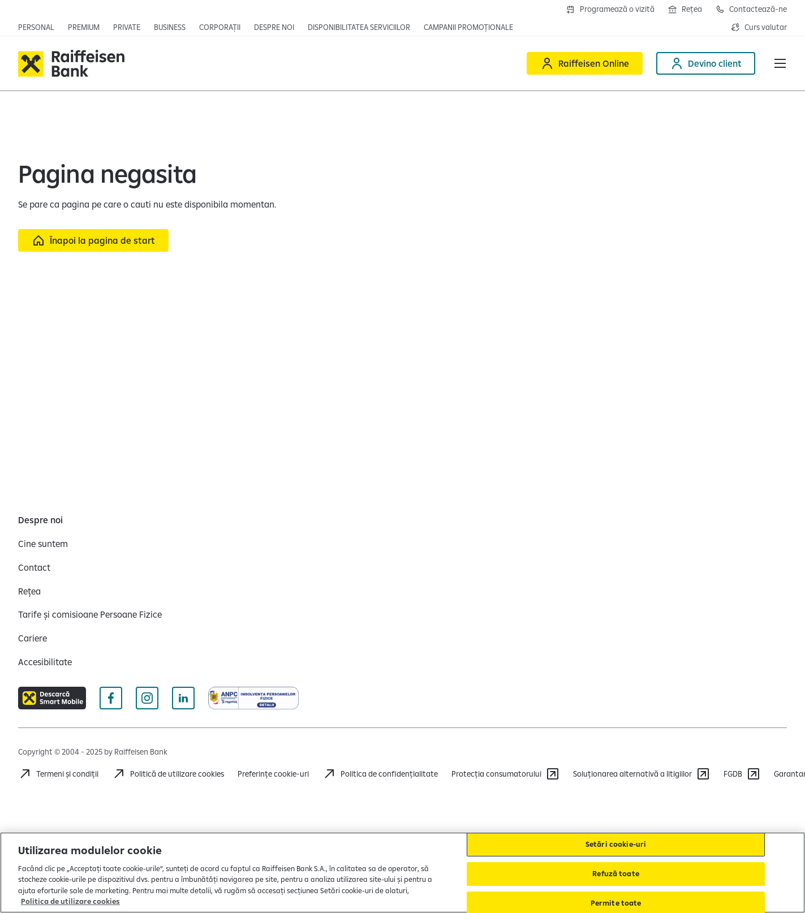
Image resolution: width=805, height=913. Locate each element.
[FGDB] (742, 774)
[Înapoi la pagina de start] (93, 240)
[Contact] (34, 567)
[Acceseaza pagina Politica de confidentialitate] (380, 774)
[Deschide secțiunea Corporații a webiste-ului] (219, 27)
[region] (402, 872)
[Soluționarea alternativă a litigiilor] (641, 774)
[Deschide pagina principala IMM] (170, 27)
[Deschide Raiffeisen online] (585, 63)
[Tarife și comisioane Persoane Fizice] (90, 614)
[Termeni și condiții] (58, 774)
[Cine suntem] (43, 543)
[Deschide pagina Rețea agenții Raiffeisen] (685, 9)
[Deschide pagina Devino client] (705, 63)
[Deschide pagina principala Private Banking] (126, 27)
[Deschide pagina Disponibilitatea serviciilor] (359, 27)
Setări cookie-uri (616, 844)
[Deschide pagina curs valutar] (759, 27)
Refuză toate (615, 873)
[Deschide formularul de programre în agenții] (610, 9)
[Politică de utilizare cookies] (168, 774)
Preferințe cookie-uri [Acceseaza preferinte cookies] (273, 773)
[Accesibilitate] (45, 662)
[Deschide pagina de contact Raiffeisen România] (751, 9)
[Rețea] (29, 591)
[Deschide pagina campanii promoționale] (468, 27)
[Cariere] (32, 638)
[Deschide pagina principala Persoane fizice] (36, 27)
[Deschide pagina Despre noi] (274, 27)
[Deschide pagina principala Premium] (84, 27)
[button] (780, 63)
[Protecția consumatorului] (505, 774)
